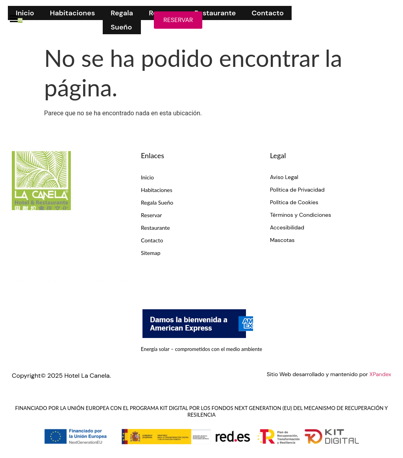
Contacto (267, 13)
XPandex (380, 374)
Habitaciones (72, 13)
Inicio (25, 13)
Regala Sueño (122, 20)
